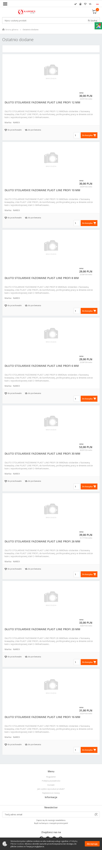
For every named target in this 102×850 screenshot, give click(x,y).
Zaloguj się (75, 4)
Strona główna (11, 29)
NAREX (16, 122)
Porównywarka (90, 4)
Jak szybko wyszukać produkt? (51, 789)
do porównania (34, 130)
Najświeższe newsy (51, 793)
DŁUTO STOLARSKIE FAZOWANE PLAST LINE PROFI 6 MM (42, 366)
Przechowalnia (85, 4)
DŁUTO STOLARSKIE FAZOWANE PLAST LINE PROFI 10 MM (42, 190)
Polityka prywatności (51, 781)
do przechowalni (15, 130)
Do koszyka (87, 135)
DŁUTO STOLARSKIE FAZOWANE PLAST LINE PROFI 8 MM (42, 278)
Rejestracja (80, 4)
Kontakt (51, 785)
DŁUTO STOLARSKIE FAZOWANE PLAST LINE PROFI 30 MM (42, 453)
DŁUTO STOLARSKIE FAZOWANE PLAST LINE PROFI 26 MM (42, 541)
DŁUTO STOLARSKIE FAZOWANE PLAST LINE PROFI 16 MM (42, 717)
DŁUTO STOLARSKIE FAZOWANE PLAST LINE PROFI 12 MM (42, 102)
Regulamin (51, 777)
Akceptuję (92, 843)
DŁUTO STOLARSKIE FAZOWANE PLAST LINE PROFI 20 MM (42, 629)
